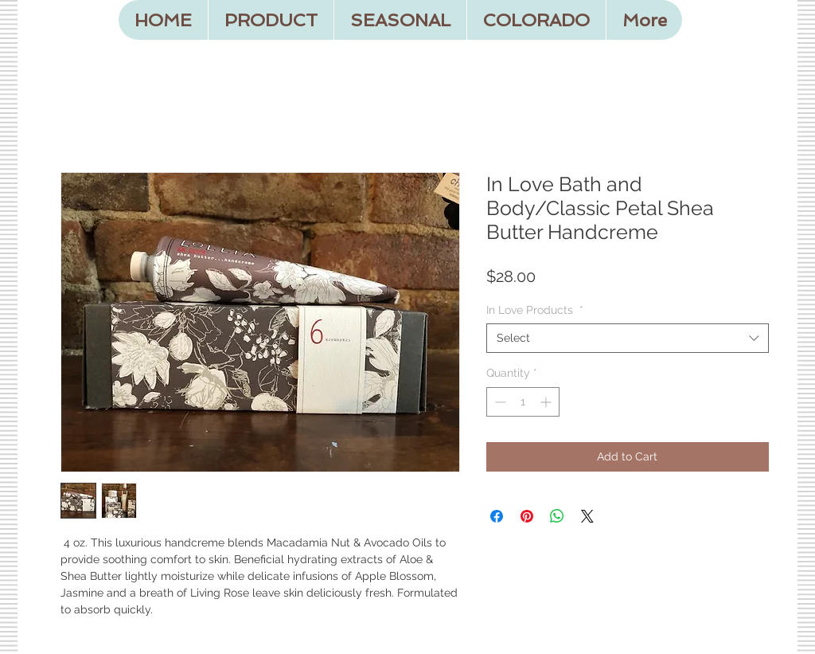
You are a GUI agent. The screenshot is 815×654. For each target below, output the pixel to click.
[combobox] (627, 337)
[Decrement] (499, 402)
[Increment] (547, 402)
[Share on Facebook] (496, 516)
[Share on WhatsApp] (557, 516)
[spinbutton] (523, 402)
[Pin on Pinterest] (526, 516)
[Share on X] (587, 516)
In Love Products (534, 310)
